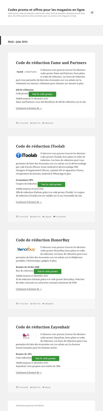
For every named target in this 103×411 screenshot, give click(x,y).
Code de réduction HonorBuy (43, 239)
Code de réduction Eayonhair (43, 326)
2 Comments (61, 216)
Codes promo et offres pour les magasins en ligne (46, 9)
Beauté (47, 387)
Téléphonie (49, 303)
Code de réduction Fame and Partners (51, 62)
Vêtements (49, 123)
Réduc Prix (36, 123)
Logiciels (48, 216)
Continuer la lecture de (29, 108)
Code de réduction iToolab (40, 146)
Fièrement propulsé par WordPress (30, 405)
